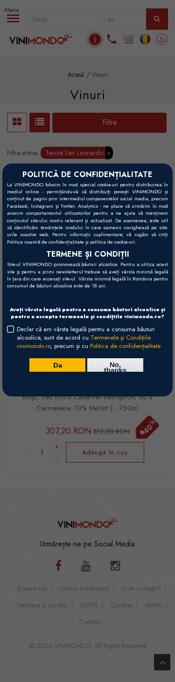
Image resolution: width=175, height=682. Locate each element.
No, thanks (115, 366)
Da (57, 365)
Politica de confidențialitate (125, 345)
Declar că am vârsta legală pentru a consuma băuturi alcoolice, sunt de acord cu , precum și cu (89, 337)
